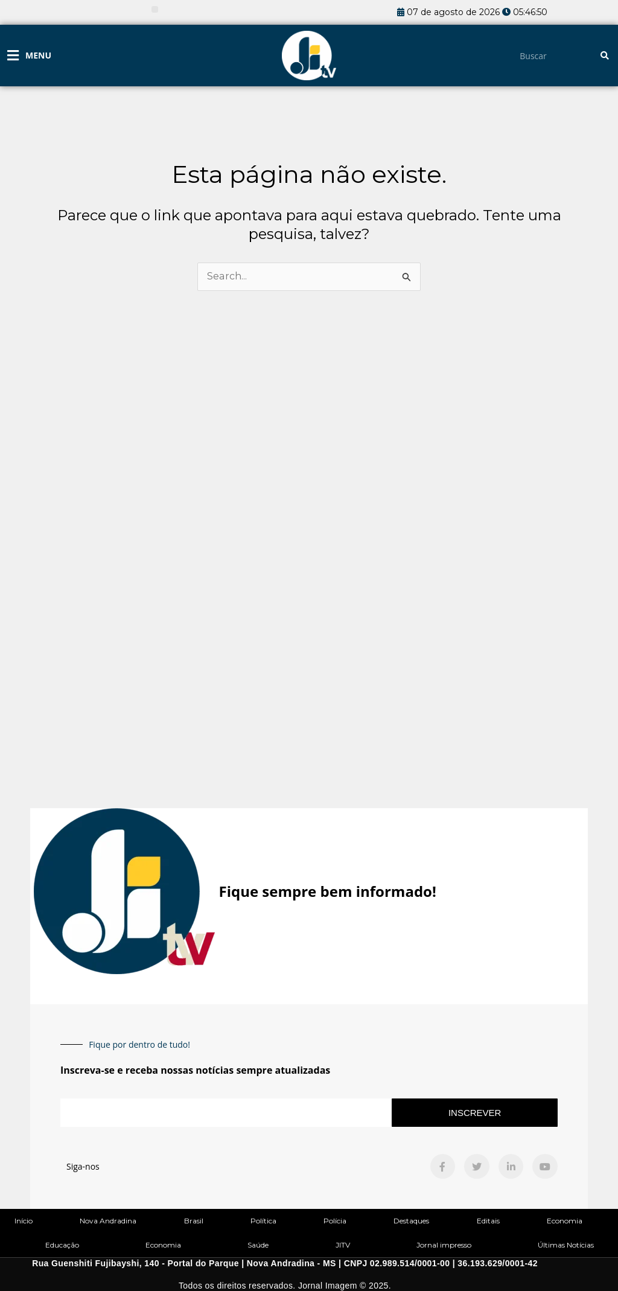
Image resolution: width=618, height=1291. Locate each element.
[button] (154, 9)
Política (263, 1220)
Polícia (334, 1220)
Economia (564, 1220)
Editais (488, 1220)
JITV (343, 1244)
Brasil (193, 1220)
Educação (62, 1244)
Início (23, 1220)
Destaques (411, 1220)
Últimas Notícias (566, 1244)
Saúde (258, 1244)
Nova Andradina (108, 1220)
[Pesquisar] (604, 56)
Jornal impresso (443, 1244)
